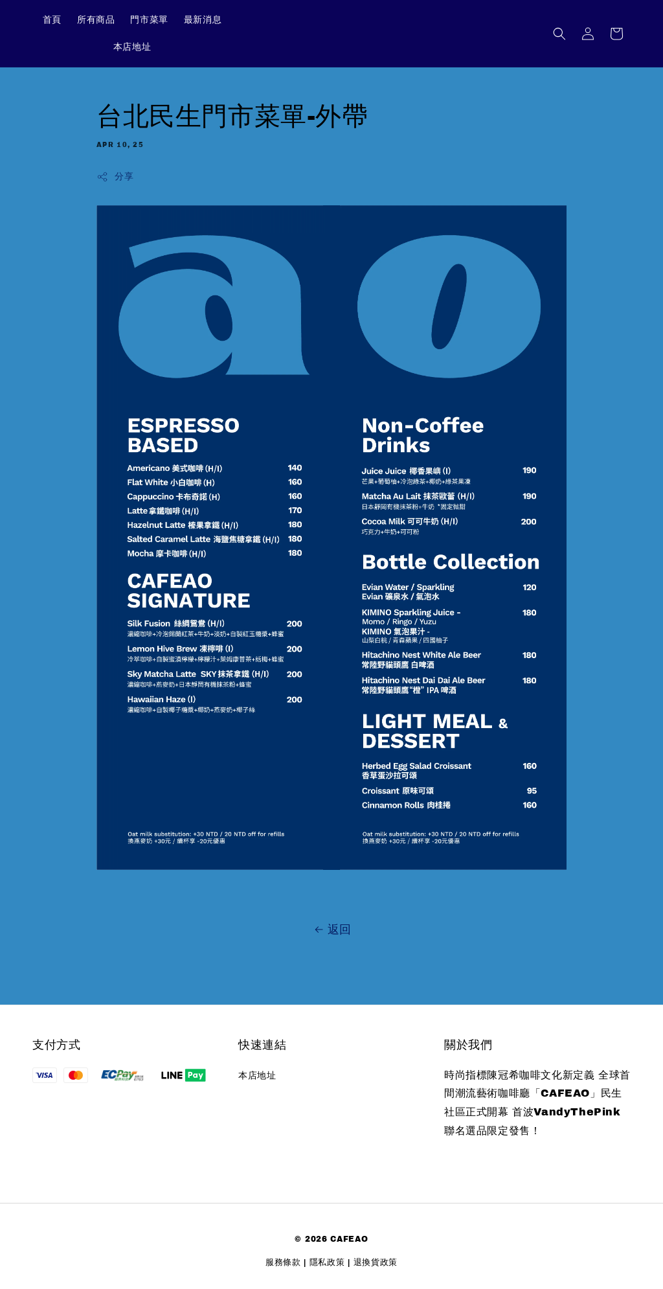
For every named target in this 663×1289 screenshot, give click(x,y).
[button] (559, 33)
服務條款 (283, 1262)
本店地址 (132, 47)
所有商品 (96, 20)
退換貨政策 (376, 1262)
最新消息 (202, 20)
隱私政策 (327, 1262)
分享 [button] (114, 177)
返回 (331, 929)
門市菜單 (149, 20)
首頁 (52, 20)
